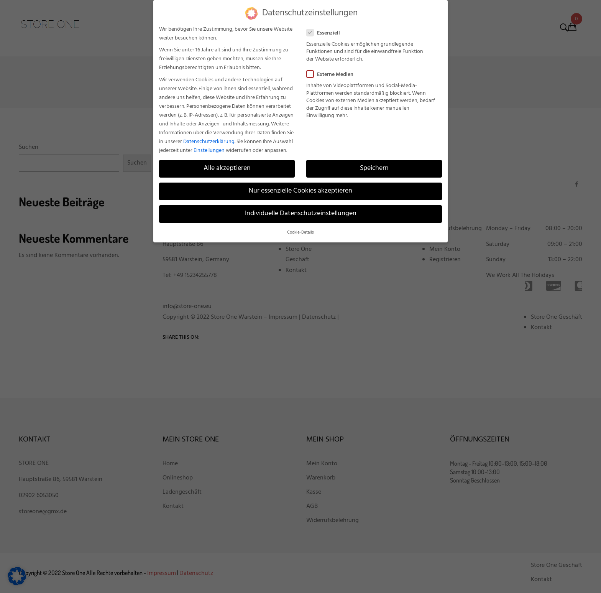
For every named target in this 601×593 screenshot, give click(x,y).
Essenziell (325, 32)
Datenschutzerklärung (209, 141)
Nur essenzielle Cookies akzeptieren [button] (300, 191)
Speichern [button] (374, 168)
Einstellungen (209, 150)
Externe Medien (332, 74)
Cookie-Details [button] (300, 232)
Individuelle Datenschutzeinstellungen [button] (300, 213)
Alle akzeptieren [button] (227, 168)
